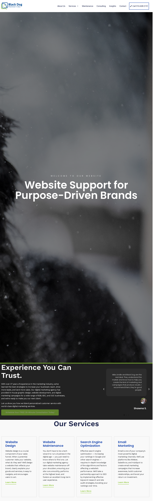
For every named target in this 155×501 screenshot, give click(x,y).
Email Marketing (126, 444)
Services (74, 6)
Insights (112, 6)
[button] (104, 389)
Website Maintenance (53, 444)
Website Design (11, 444)
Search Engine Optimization (91, 444)
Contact (122, 6)
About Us (61, 6)
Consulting (101, 6)
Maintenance (87, 6)
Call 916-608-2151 (140, 6)
